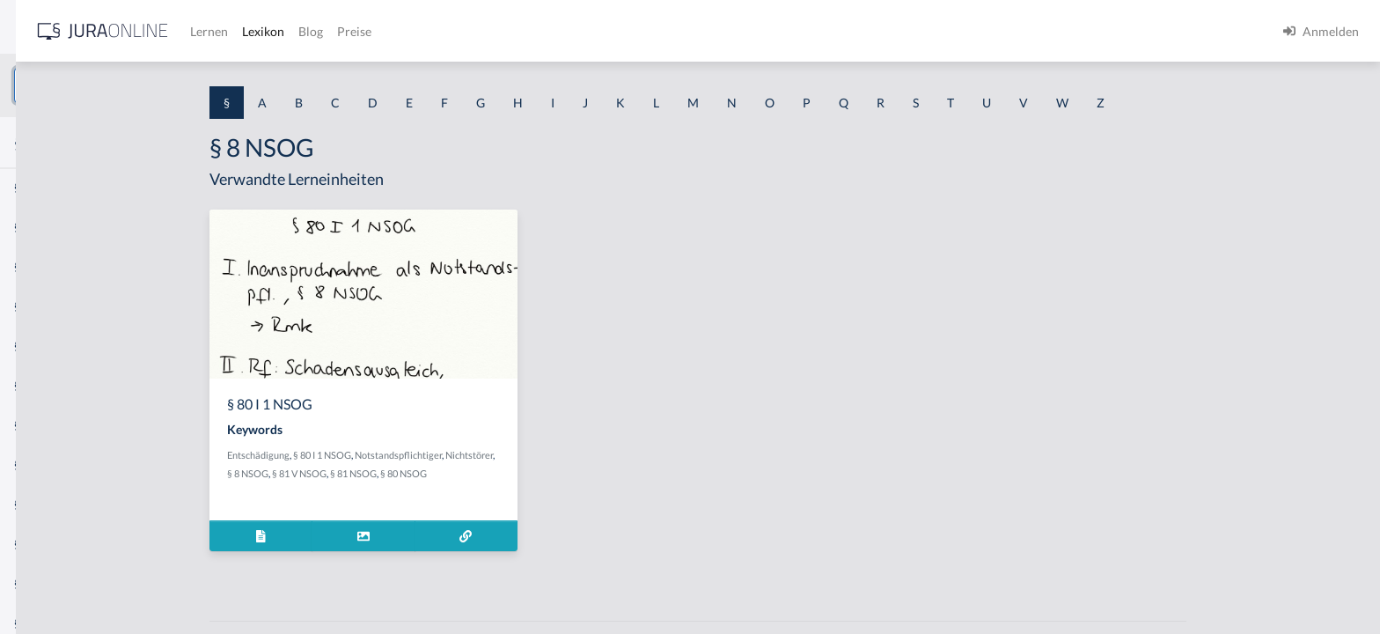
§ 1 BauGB (42, 226)
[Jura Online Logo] (369, 31)
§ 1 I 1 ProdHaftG (61, 385)
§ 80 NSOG (536, 473)
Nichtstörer (602, 455)
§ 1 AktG (37, 187)
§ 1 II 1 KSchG (51, 583)
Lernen (475, 31)
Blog (576, 31)
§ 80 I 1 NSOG (455, 455)
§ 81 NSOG (486, 473)
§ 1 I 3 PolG (45, 504)
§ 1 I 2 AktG (45, 424)
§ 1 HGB (36, 306)
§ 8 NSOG (380, 473)
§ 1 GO (32, 266)
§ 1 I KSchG (45, 543)
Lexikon (529, 31)
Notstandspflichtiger (531, 455)
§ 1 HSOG (40, 345)
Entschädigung (391, 455)
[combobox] (141, 85)
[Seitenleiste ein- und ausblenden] (253, 27)
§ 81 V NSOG (432, 473)
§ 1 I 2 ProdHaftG (61, 464)
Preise (620, 31)
